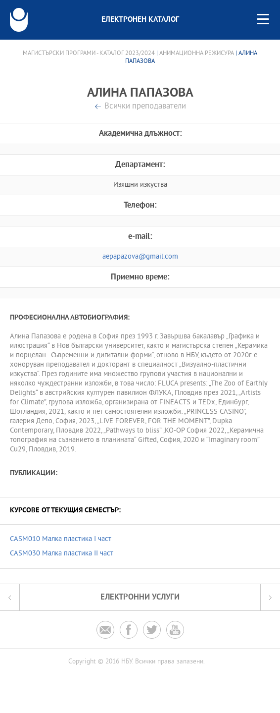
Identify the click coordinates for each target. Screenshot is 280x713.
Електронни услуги (140, 597)
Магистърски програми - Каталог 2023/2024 (89, 53)
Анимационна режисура (196, 53)
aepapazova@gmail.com (140, 257)
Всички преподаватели (145, 107)
